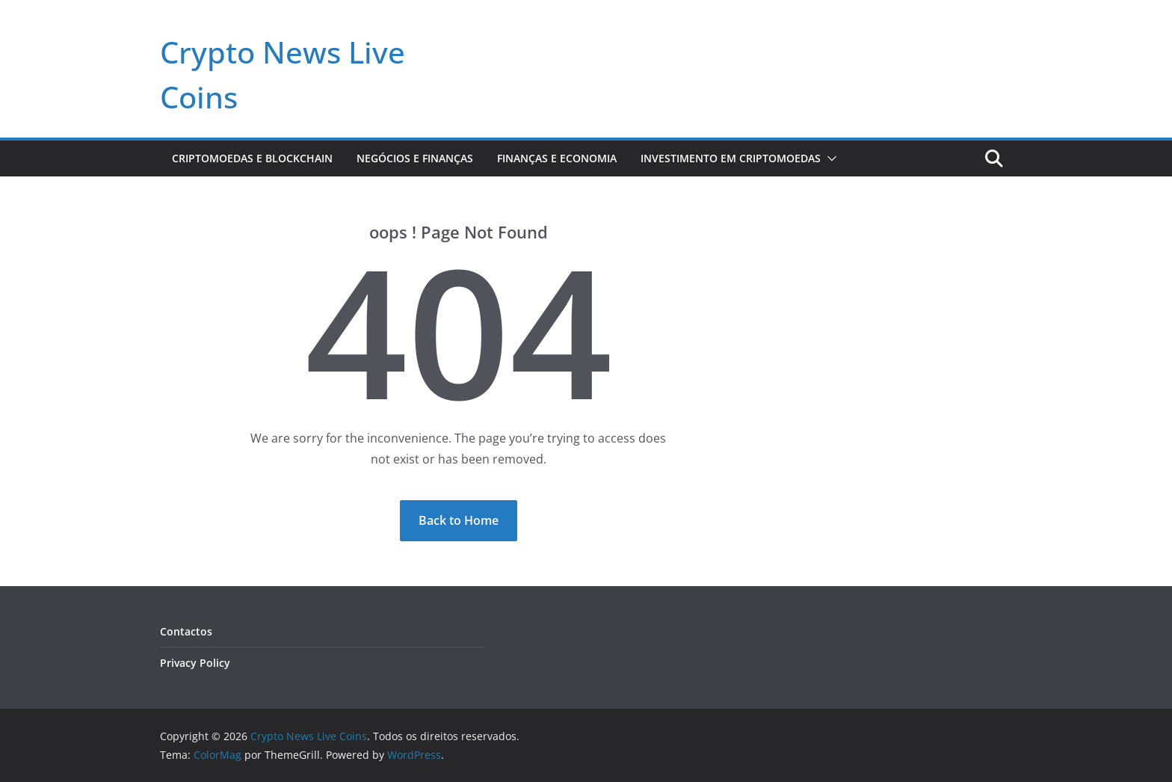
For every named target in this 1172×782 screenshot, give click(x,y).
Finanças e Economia (557, 158)
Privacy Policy (195, 663)
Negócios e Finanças (415, 158)
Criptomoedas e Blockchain (252, 158)
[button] (829, 158)
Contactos (186, 631)
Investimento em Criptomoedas (731, 158)
